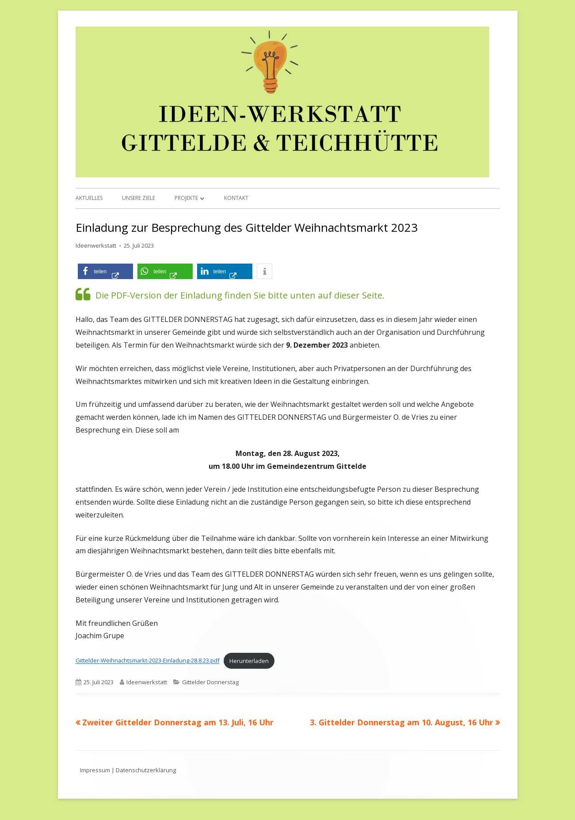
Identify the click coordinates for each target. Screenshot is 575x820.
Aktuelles (89, 198)
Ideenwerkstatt (96, 245)
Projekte (186, 198)
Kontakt (236, 198)
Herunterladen (249, 661)
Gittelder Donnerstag (210, 682)
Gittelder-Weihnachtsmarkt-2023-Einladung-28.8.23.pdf (148, 661)
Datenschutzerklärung (146, 770)
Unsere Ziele (138, 198)
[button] (105, 271)
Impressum (95, 770)
